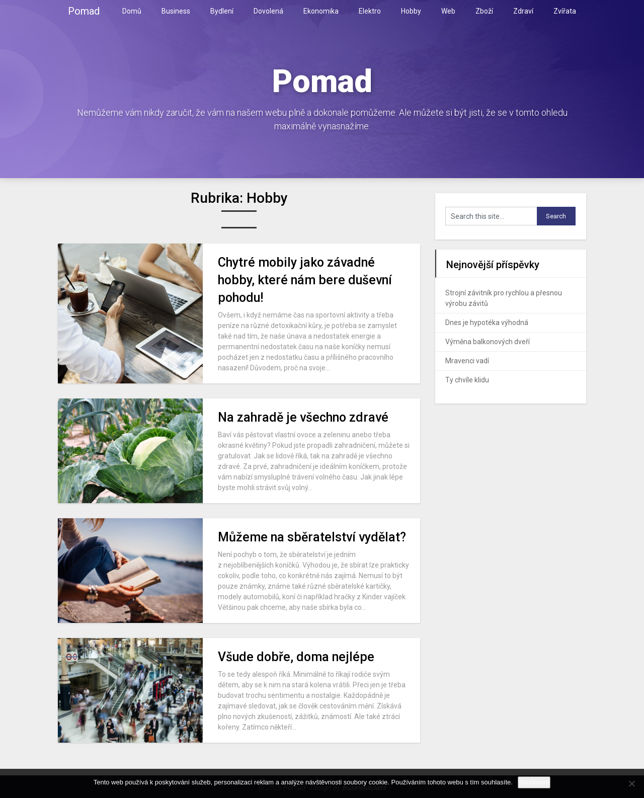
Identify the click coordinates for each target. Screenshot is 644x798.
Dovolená (268, 11)
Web (448, 11)
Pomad (84, 11)
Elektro (370, 11)
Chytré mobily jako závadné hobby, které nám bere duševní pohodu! (305, 280)
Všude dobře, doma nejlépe (296, 657)
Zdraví (523, 11)
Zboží (484, 11)
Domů (131, 11)
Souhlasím (534, 782)
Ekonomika (321, 11)
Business (176, 11)
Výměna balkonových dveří (487, 342)
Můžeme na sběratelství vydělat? (312, 537)
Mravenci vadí (467, 361)
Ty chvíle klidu (467, 380)
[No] (631, 783)
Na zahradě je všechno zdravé (303, 417)
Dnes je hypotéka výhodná (486, 322)
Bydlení (221, 11)
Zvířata (564, 11)
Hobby (411, 11)
